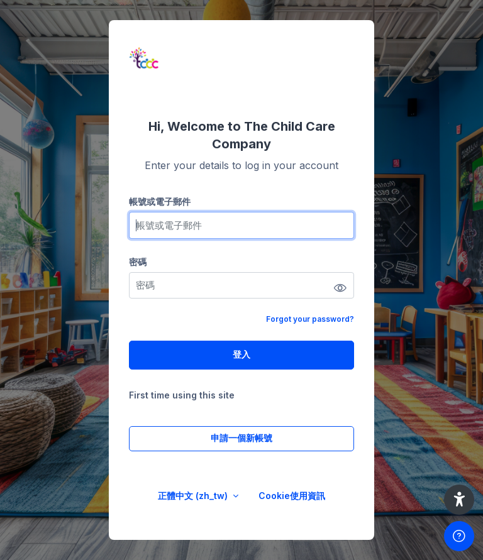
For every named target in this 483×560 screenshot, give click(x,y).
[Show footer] (459, 536)
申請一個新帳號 (241, 437)
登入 (241, 354)
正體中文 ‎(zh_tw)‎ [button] (194, 495)
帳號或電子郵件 (160, 201)
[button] (459, 500)
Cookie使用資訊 (291, 495)
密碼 (138, 261)
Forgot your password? (310, 319)
